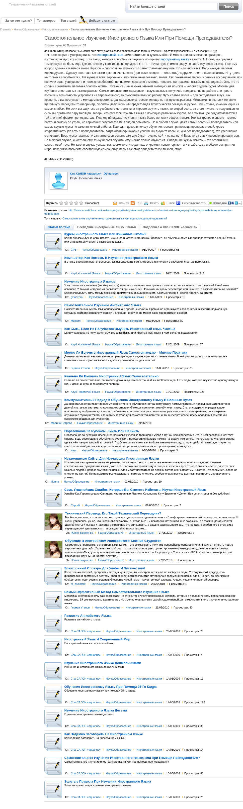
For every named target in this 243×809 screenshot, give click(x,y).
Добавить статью (102, 20)
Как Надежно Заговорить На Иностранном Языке (103, 734)
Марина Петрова (61, 422)
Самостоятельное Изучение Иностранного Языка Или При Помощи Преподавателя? (132, 758)
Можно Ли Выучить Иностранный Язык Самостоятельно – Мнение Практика (125, 352)
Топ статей (69, 20)
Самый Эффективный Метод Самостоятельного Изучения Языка (116, 592)
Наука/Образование (26, 29)
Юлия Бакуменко (82, 532)
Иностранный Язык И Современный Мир (97, 639)
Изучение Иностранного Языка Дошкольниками (102, 663)
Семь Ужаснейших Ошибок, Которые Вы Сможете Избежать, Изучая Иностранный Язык (135, 490)
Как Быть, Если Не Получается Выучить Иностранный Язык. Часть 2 (119, 329)
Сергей (75, 505)
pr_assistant (78, 583)
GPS (74, 249)
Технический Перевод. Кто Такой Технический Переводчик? (113, 513)
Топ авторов (46, 20)
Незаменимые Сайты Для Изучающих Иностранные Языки (111, 458)
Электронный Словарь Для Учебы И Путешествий (104, 568)
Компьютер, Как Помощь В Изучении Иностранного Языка (111, 258)
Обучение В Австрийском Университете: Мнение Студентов (113, 541)
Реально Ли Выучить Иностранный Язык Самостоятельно (111, 376)
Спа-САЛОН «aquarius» (85, 173)
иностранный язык (110, 55)
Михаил (76, 320)
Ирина (55, 481)
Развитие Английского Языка (87, 615)
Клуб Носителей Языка (85, 273)
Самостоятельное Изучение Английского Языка (102, 305)
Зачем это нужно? (18, 20)
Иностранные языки (55, 29)
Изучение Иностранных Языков (89, 281)
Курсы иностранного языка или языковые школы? (105, 234)
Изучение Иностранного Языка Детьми (95, 710)
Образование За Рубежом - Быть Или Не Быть (101, 431)
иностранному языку (175, 59)
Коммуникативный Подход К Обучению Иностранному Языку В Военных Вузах (128, 400)
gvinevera (77, 297)
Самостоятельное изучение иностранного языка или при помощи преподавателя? (114, 218)
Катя (74, 450)
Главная (5, 29)
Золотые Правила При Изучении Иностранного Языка (107, 781)
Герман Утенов (80, 368)
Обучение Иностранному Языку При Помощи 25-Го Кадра (110, 687)
